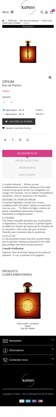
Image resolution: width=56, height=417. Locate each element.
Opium (28, 326)
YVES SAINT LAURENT (27, 323)
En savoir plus (27, 153)
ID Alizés (49, 394)
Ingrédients (27, 168)
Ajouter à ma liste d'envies (16, 128)
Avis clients (27, 175)
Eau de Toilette (27, 328)
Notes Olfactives (27, 160)
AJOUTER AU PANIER (20, 121)
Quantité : (7, 97)
